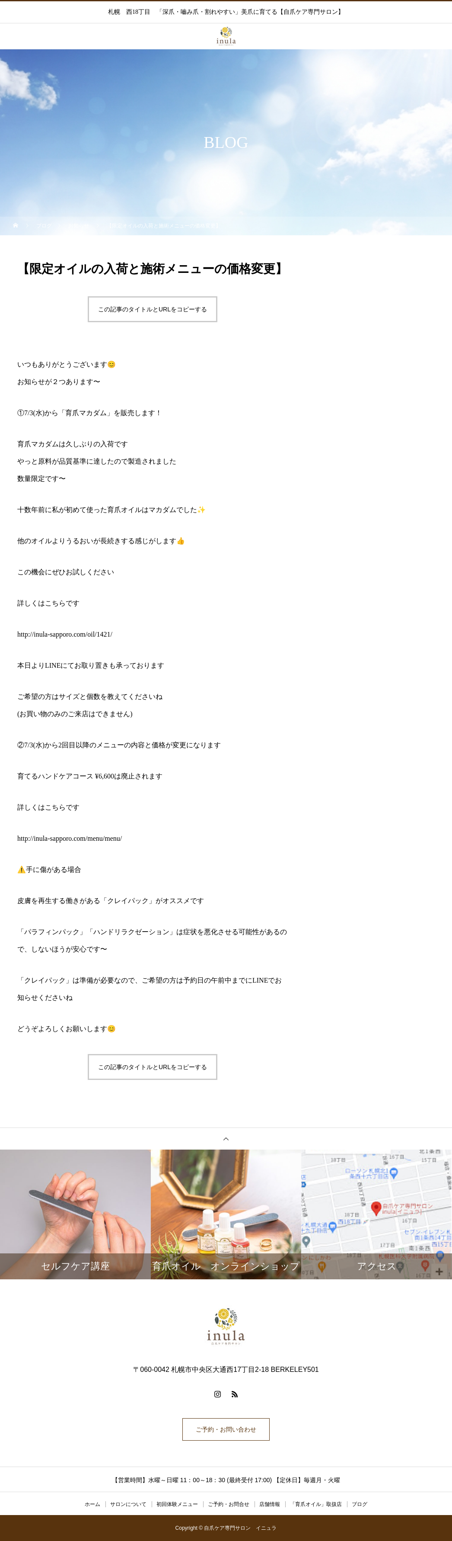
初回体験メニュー (177, 1504)
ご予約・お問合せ (228, 1504)
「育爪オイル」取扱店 (316, 1504)
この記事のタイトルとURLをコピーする (152, 309)
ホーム (92, 1504)
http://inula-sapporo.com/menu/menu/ (69, 838)
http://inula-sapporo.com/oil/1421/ (64, 634)
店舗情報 (269, 1504)
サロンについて (128, 1504)
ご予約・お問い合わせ (226, 1429)
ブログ (359, 1504)
